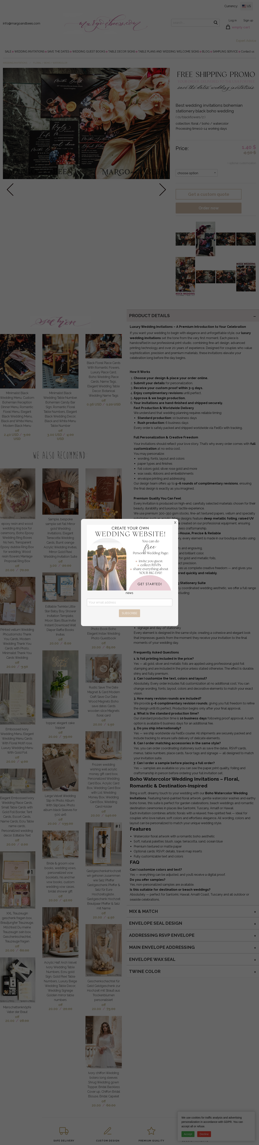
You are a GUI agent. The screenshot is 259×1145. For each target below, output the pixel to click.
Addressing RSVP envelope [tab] (161, 935)
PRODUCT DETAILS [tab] (149, 315)
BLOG (206, 51)
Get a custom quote (208, 194)
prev (10, 189)
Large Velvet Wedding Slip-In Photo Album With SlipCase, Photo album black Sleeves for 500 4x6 (60, 805)
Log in (233, 20)
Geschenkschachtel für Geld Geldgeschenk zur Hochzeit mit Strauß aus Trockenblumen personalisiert (103, 990)
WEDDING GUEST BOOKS (88, 51)
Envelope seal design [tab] (155, 923)
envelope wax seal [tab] (152, 959)
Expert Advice (246, 41)
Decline (204, 1134)
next (163, 189)
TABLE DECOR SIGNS (121, 51)
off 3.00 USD (55, 433)
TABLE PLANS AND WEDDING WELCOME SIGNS (168, 51)
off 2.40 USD (11, 433)
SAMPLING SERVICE (225, 51)
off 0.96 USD (96, 402)
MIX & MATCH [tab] (143, 911)
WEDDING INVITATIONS (29, 51)
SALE (8, 51)
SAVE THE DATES (58, 51)
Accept (188, 1134)
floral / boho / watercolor (50, 63)
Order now (209, 208)
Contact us (247, 51)
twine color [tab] (144, 971)
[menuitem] (8, 51)
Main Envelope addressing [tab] (162, 947)
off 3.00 (56, 563)
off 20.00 (12, 568)
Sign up (248, 20)
